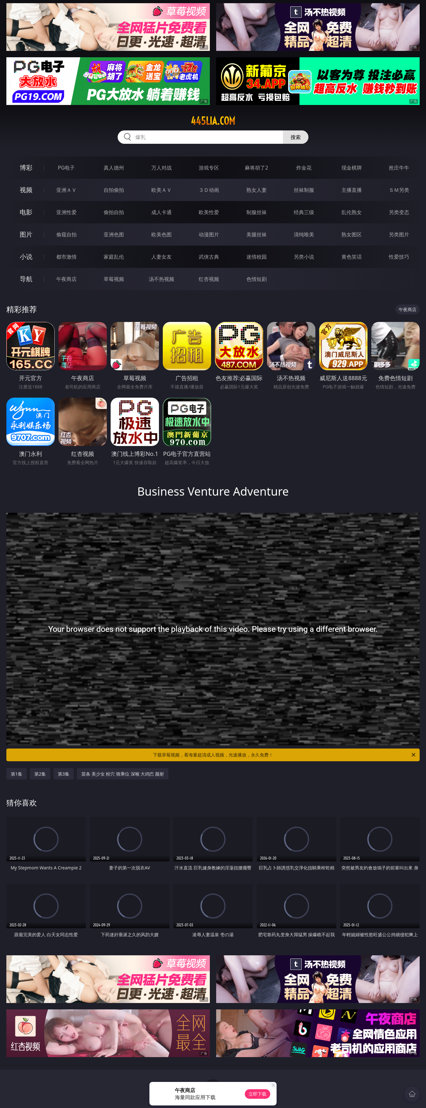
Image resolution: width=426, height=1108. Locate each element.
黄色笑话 (351, 256)
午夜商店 (66, 278)
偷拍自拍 (114, 212)
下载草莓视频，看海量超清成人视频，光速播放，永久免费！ (284, 755)
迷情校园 (256, 256)
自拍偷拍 (114, 189)
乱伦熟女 (351, 212)
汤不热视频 (161, 278)
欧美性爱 (209, 212)
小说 (26, 256)
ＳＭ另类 (399, 189)
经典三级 (304, 212)
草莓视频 (114, 278)
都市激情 (66, 256)
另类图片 (399, 234)
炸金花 (304, 167)
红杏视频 (209, 278)
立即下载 (257, 1094)
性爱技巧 (399, 256)
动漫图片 (209, 234)
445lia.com (213, 121)
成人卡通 (161, 212)
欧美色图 (161, 234)
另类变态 (399, 212)
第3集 (63, 774)
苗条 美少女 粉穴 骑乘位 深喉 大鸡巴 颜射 (122, 774)
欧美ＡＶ (161, 189)
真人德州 (114, 167)
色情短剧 (256, 278)
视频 (26, 189)
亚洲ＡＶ (66, 189)
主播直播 (351, 189)
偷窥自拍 (66, 234)
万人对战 (161, 167)
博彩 (26, 167)
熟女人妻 (256, 189)
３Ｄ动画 (209, 189)
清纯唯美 (304, 234)
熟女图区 (351, 234)
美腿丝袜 (256, 234)
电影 (26, 212)
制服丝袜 (256, 212)
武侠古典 (209, 256)
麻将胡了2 (256, 167)
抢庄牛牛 (399, 167)
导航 (26, 279)
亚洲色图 (114, 234)
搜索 (296, 137)
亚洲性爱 (66, 212)
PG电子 (66, 167)
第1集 (16, 774)
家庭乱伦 (114, 256)
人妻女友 (161, 256)
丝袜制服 (304, 189)
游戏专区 (209, 167)
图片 (26, 234)
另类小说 (304, 256)
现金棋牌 (351, 167)
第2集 (40, 774)
